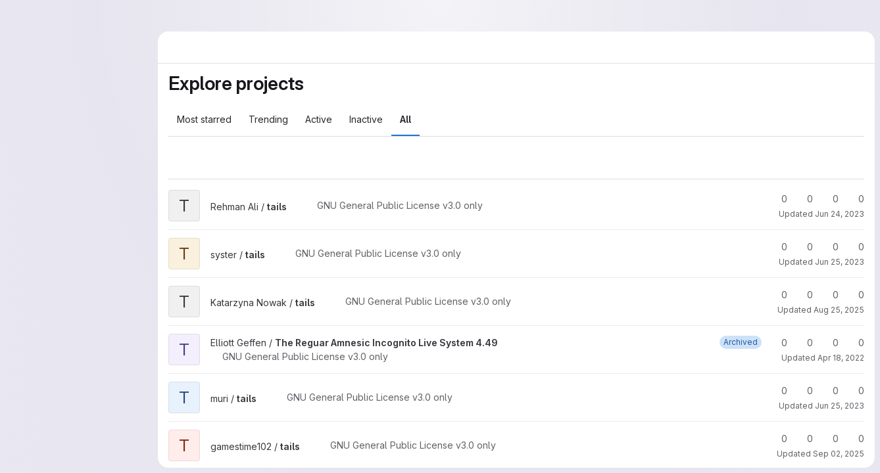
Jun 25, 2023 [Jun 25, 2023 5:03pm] (839, 262)
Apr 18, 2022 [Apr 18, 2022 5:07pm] (841, 358)
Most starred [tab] (204, 119)
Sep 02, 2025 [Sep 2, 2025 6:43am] (838, 454)
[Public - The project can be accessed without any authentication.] (297, 207)
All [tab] (405, 119)
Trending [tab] (268, 119)
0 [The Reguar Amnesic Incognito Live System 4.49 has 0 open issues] (855, 342)
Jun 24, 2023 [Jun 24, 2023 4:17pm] (839, 214)
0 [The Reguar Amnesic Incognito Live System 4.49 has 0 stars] (778, 342)
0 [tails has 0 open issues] (855, 198)
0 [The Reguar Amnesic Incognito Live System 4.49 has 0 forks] (804, 342)
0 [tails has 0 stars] (778, 198)
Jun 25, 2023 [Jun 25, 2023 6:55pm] (839, 406)
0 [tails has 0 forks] (804, 198)
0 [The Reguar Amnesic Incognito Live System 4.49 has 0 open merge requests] (830, 342)
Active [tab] (318, 119)
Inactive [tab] (366, 119)
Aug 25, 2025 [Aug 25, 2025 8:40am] (839, 310)
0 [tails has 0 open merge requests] (830, 198)
